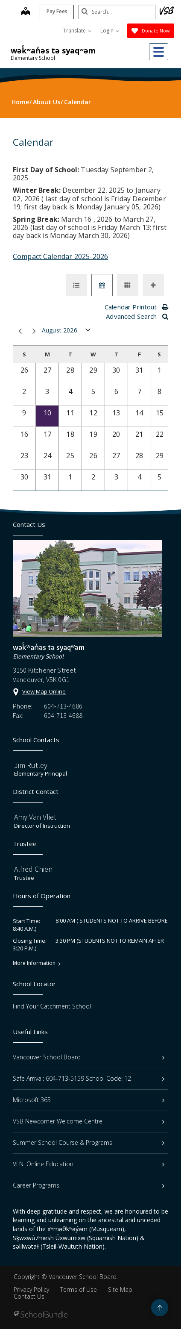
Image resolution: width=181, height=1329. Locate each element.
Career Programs (88, 1185)
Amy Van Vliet (35, 817)
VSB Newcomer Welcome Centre (88, 1121)
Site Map (120, 1289)
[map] (25, 12)
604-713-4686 (63, 706)
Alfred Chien (33, 869)
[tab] (76, 285)
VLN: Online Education (88, 1164)
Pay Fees (57, 11)
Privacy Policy (31, 1289)
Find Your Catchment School (52, 1006)
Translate (77, 30)
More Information (34, 963)
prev (20, 331)
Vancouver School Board (88, 1057)
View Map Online (44, 691)
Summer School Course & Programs (88, 1142)
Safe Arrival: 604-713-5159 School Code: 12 (88, 1078)
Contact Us (29, 1296)
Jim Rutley (30, 765)
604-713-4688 (63, 715)
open (88, 332)
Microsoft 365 (88, 1100)
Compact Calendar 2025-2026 (60, 256)
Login (109, 30)
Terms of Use (78, 1289)
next (34, 331)
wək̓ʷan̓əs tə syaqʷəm (53, 50)
